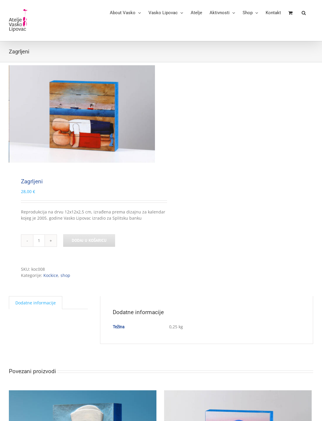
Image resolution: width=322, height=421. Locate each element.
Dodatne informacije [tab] (35, 303)
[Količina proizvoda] (39, 241)
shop (65, 275)
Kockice (50, 275)
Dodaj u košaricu (89, 240)
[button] (304, 12)
